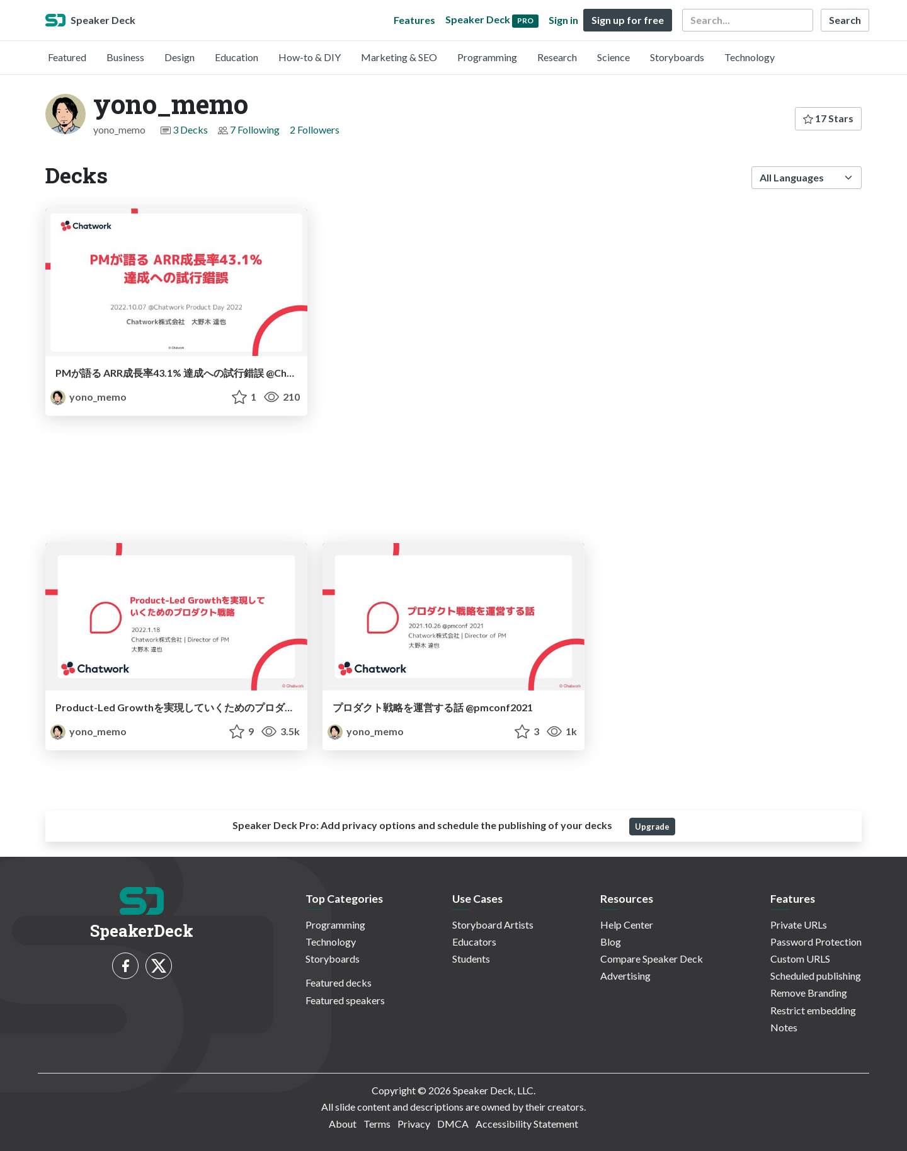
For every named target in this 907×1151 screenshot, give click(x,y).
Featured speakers (345, 1000)
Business (125, 57)
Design (179, 57)
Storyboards (677, 57)
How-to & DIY (309, 57)
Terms (377, 1124)
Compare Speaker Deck (651, 959)
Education (236, 57)
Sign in (563, 20)
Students (471, 959)
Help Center (626, 925)
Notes (783, 1027)
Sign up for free (627, 20)
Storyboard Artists (492, 925)
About (343, 1124)
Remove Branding (808, 993)
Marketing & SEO (399, 57)
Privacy (413, 1124)
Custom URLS (800, 959)
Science (613, 57)
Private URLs (798, 925)
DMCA (453, 1124)
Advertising (625, 976)
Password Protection (816, 942)
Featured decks (338, 982)
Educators (474, 942)
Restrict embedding (813, 1010)
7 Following (255, 129)
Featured (67, 57)
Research (557, 57)
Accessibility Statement (527, 1124)
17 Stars (828, 118)
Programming (487, 57)
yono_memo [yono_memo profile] (88, 397)
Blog (610, 942)
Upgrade (652, 827)
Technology (749, 57)
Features (414, 20)
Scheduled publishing (815, 976)
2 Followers (314, 129)
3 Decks (190, 129)
